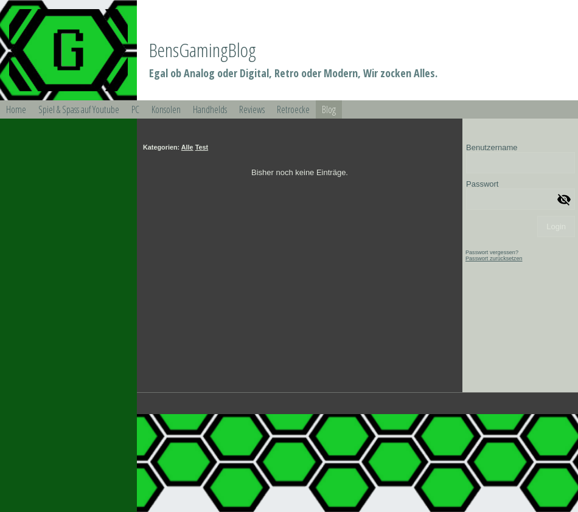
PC (135, 109)
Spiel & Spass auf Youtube (78, 109)
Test (201, 147)
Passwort (482, 184)
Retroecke (293, 109)
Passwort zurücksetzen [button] (494, 258)
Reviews (252, 109)
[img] (68, 50)
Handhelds (210, 109)
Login (556, 226)
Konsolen (166, 109)
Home (16, 109)
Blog (329, 109)
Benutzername (492, 147)
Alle (187, 147)
